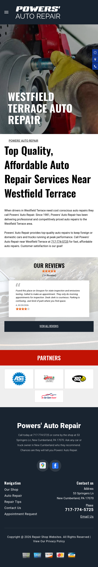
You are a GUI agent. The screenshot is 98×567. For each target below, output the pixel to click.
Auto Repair (13, 495)
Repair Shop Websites (46, 537)
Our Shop (11, 489)
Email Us (87, 516)
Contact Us (12, 508)
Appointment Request (20, 514)
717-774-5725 (59, 241)
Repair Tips (13, 502)
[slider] (49, 271)
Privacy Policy (55, 541)
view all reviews (49, 326)
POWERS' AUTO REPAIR (23, 140)
